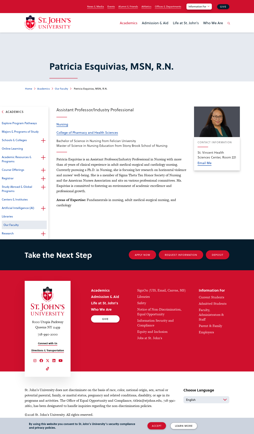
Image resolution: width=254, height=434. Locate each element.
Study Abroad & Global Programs (17, 189)
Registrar (8, 178)
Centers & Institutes (15, 199)
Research (8, 233)
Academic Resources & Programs (16, 159)
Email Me (204, 162)
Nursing (62, 124)
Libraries (7, 216)
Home (28, 88)
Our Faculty (61, 88)
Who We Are (213, 22)
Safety (141, 303)
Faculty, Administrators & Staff (211, 315)
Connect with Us (47, 343)
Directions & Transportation (47, 350)
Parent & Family (210, 325)
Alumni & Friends (128, 6)
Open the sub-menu (43, 140)
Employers (206, 332)
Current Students (211, 297)
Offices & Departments (168, 6)
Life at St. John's (186, 22)
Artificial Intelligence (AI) (18, 208)
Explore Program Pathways (19, 123)
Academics (128, 22)
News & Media (95, 6)
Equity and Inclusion (152, 331)
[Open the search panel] (228, 26)
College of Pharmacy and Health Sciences (87, 132)
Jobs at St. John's (149, 338)
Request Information (181, 255)
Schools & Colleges (14, 140)
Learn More (184, 426)
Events (111, 6)
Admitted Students (212, 303)
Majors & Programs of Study (20, 131)
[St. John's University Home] (48, 22)
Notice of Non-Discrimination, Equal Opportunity (159, 312)
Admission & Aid (155, 22)
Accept (157, 426)
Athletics (146, 6)
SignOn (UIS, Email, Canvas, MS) (161, 290)
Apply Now (142, 255)
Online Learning (12, 148)
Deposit (217, 255)
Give (223, 6)
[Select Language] (206, 399)
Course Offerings (13, 170)
